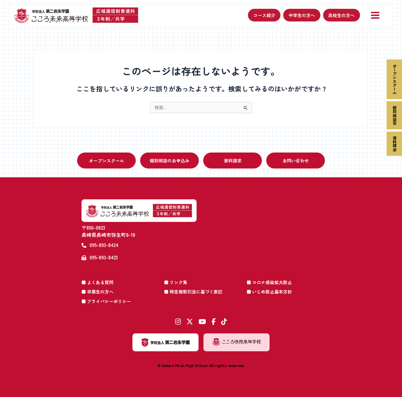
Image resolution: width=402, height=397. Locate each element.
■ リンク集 (175, 282)
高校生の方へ (341, 15)
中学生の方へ (302, 15)
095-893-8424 (103, 244)
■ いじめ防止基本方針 (269, 291)
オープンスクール (394, 79)
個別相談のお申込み (169, 160)
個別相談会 (394, 115)
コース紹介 (264, 15)
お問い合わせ (296, 160)
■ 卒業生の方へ (97, 291)
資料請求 (394, 143)
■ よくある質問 (97, 282)
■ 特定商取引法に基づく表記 (193, 291)
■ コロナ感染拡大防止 (269, 282)
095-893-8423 (103, 257)
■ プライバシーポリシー (106, 301)
